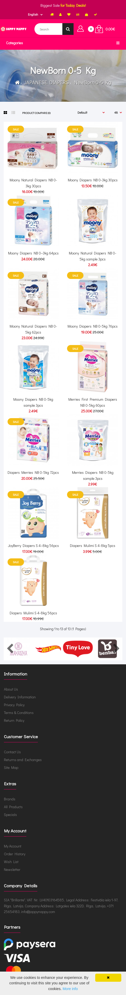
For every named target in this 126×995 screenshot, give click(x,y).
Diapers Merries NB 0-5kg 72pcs (33, 472)
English (33, 14)
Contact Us (12, 751)
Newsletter (12, 869)
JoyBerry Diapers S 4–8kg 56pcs (33, 545)
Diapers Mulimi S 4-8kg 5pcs (92, 545)
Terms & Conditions (19, 712)
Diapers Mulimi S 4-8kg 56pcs (33, 612)
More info (70, 989)
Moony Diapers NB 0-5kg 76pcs (93, 326)
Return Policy (14, 720)
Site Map (11, 767)
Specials (10, 814)
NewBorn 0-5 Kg (91, 82)
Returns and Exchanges (23, 759)
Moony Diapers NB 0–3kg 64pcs (33, 253)
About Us (11, 689)
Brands (9, 798)
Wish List (11, 861)
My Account (12, 846)
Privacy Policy (14, 704)
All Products (13, 806)
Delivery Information (20, 696)
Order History (14, 853)
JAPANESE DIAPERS (46, 82)
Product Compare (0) (36, 113)
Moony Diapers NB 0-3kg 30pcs (93, 179)
